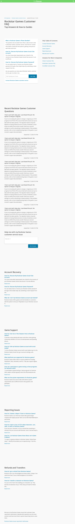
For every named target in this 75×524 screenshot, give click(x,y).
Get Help (32, 76)
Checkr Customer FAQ (48, 61)
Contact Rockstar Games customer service (17, 80)
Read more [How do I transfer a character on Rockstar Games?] (7, 488)
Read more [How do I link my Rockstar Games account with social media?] (7, 354)
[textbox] (17, 76)
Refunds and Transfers (48, 53)
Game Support (46, 48)
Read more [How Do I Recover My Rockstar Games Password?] (7, 294)
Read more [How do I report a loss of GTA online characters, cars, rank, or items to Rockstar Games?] (7, 432)
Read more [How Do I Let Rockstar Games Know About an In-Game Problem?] (7, 443)
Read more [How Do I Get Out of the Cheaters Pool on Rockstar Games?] (7, 343)
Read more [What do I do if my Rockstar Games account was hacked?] (7, 306)
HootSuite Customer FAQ (48, 63)
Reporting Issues (46, 51)
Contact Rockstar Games (48, 43)
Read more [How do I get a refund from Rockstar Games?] (7, 477)
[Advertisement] (21, 95)
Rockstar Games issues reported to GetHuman (16, 521)
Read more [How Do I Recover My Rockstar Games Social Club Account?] (7, 283)
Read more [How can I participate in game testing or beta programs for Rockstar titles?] (7, 374)
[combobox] (17, 76)
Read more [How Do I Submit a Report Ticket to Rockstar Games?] (7, 421)
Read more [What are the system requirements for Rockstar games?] (7, 385)
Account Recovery (46, 46)
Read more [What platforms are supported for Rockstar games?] (7, 363)
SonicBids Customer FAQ (48, 66)
